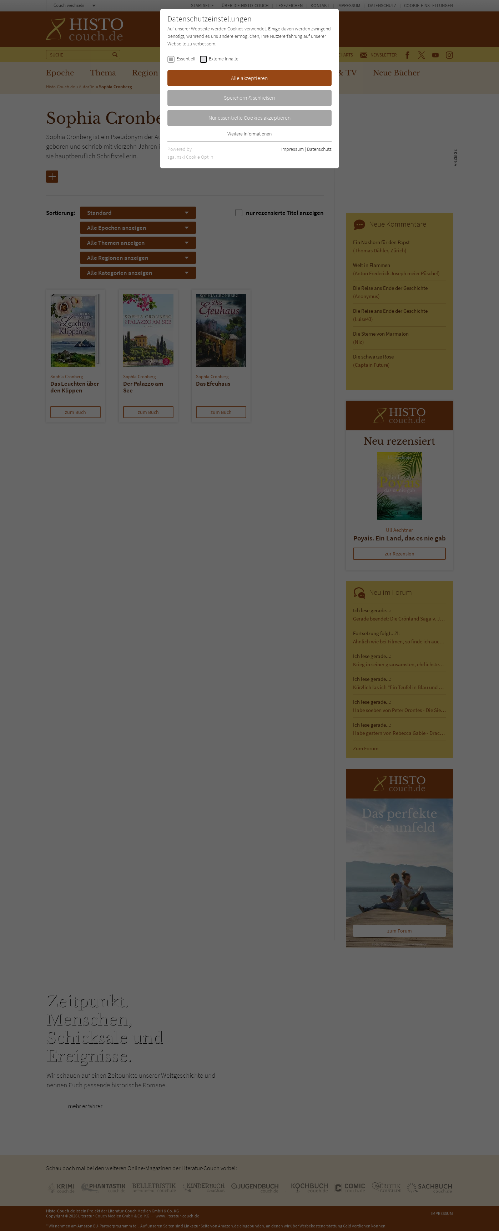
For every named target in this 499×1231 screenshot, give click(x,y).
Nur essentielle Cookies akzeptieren (249, 117)
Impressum (292, 149)
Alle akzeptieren (249, 77)
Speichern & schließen (249, 97)
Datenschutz (319, 149)
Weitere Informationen (249, 133)
